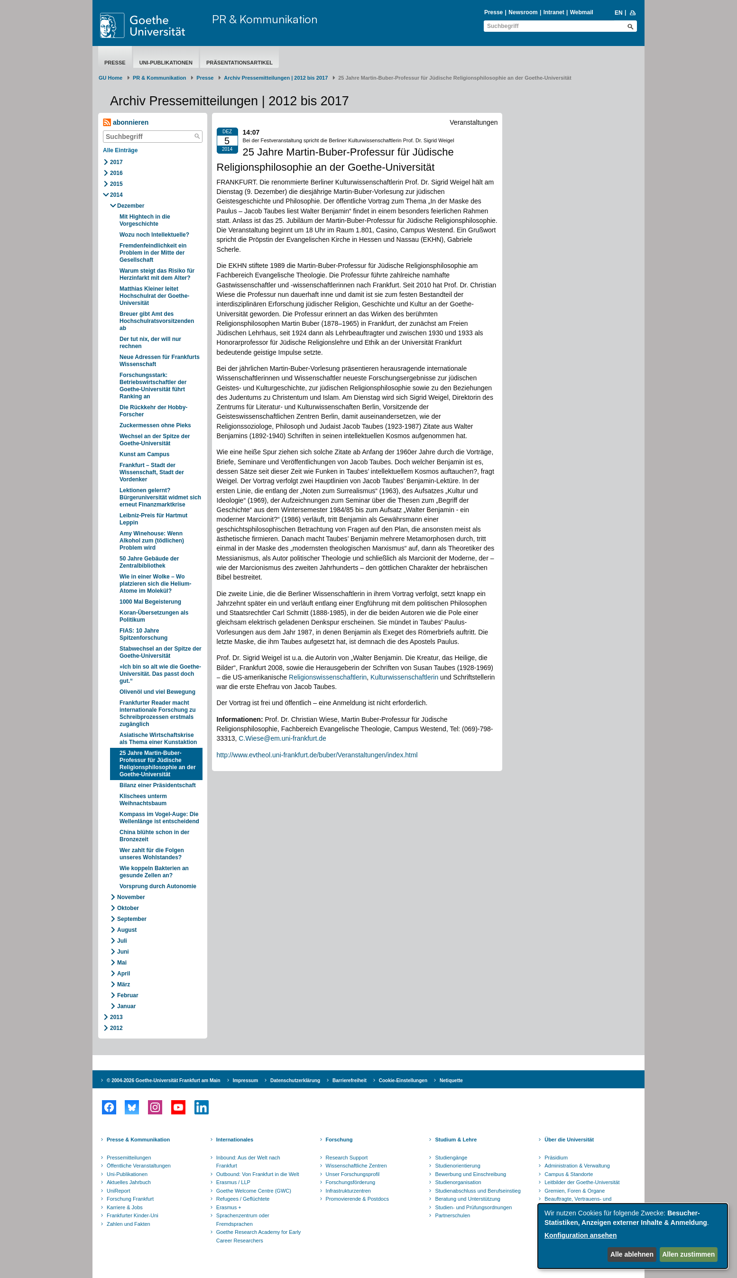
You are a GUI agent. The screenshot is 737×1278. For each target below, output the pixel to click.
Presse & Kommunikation (138, 1139)
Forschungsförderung (351, 1182)
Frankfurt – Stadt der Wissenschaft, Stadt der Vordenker (152, 472)
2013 (116, 1017)
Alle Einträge (120, 150)
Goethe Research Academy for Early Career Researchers (258, 1236)
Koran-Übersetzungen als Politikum (154, 616)
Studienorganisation (458, 1182)
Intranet (554, 12)
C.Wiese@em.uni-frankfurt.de (282, 738)
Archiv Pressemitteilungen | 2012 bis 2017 (276, 78)
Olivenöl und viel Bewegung (157, 692)
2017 (116, 162)
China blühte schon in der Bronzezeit (154, 836)
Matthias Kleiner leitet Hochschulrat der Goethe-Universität (154, 295)
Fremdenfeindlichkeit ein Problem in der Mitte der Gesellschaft (153, 252)
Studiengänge (451, 1157)
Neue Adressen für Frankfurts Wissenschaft (160, 361)
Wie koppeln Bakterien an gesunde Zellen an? (154, 872)
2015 (116, 184)
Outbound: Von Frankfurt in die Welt (257, 1174)
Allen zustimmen (688, 1254)
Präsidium (556, 1157)
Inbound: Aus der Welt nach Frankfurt (248, 1162)
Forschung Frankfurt (130, 1199)
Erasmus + (228, 1207)
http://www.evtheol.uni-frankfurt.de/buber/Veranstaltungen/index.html (317, 755)
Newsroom (522, 12)
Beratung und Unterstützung (467, 1199)
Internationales (234, 1139)
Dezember (130, 205)
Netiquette (451, 1080)
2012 (116, 1028)
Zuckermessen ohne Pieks (155, 425)
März (123, 984)
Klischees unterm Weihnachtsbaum (143, 800)
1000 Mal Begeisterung (150, 601)
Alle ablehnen (632, 1254)
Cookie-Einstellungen (403, 1080)
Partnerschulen (452, 1215)
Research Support (347, 1157)
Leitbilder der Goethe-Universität (581, 1182)
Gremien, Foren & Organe (574, 1191)
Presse (493, 12)
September (132, 919)
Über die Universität (569, 1139)
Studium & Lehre (456, 1139)
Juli (122, 941)
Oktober (128, 908)
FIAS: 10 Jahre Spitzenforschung (143, 634)
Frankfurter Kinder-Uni (132, 1215)
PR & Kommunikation (265, 19)
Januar (126, 1006)
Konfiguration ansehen (580, 1235)
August (127, 930)
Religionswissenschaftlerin (328, 677)
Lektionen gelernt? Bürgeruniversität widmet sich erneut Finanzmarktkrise (160, 497)
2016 (116, 173)
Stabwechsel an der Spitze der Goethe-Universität (161, 652)
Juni (123, 951)
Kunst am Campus (144, 454)
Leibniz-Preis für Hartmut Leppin (153, 519)
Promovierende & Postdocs (357, 1199)
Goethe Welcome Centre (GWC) (253, 1191)
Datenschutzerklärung (295, 1080)
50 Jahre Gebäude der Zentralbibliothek (149, 562)
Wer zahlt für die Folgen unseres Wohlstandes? (152, 854)
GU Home (110, 78)
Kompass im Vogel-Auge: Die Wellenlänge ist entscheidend (159, 818)
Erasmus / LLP (233, 1182)
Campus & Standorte (568, 1174)
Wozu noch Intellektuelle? (154, 234)
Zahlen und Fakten (128, 1224)
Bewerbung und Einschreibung (470, 1174)
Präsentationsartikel (239, 62)
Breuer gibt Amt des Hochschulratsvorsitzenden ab (157, 321)
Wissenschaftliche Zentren (356, 1165)
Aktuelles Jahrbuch (129, 1182)
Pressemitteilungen (129, 1157)
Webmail (581, 12)
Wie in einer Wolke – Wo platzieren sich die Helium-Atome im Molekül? (155, 583)
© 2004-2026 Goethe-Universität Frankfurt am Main (164, 1080)
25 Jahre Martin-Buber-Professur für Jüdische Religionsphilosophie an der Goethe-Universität (158, 764)
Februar (127, 995)
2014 (116, 195)
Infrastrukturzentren (348, 1191)
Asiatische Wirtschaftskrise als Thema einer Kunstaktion (158, 738)
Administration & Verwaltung (577, 1165)
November (131, 897)
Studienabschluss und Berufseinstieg (477, 1191)
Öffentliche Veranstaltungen (139, 1165)
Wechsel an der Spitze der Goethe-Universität (155, 440)
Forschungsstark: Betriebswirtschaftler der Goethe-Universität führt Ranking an (153, 386)
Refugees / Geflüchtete (243, 1199)
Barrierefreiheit (349, 1080)
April (123, 973)
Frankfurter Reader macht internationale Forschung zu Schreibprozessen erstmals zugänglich (158, 713)
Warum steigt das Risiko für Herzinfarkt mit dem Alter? (157, 274)
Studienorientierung (457, 1165)
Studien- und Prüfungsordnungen (473, 1207)
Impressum (245, 1080)
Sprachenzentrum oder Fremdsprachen (242, 1220)
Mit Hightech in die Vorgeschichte (145, 220)
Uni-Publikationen (166, 62)
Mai (122, 962)
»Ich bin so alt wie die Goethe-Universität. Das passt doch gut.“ (160, 673)
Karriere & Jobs (125, 1207)
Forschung (339, 1139)
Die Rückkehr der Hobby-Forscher (153, 411)
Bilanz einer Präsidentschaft (158, 785)
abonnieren (125, 123)
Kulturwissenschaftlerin (404, 677)
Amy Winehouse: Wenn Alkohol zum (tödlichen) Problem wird (152, 540)
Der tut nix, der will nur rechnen (150, 342)
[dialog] (633, 1236)
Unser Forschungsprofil (353, 1174)
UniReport (118, 1191)
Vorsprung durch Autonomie (158, 886)
